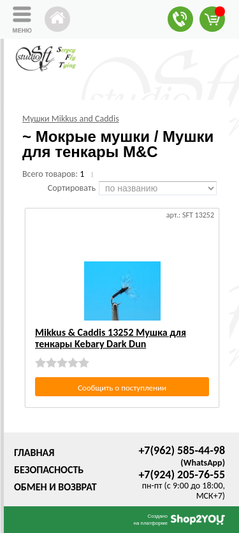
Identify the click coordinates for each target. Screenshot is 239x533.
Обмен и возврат (55, 487)
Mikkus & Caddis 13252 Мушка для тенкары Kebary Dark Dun (110, 338)
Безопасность (48, 470)
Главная (34, 452)
